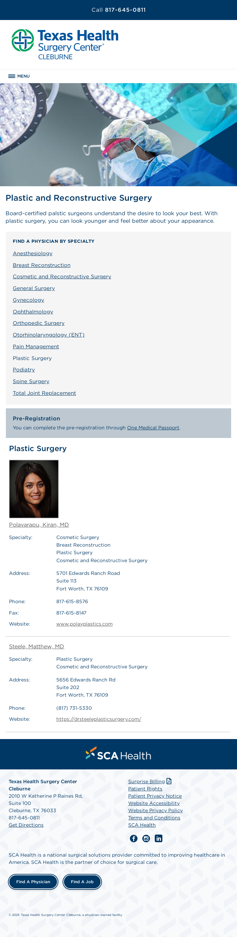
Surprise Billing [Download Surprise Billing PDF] (150, 781)
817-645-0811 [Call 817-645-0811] (119, 10)
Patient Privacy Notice (155, 796)
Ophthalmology (33, 312)
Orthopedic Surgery (39, 323)
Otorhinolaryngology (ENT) (49, 335)
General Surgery (34, 288)
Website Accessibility (154, 803)
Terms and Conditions (154, 817)
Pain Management (36, 346)
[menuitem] (118, 753)
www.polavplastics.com (84, 624)
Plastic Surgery (32, 358)
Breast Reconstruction (41, 265)
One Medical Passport (153, 427)
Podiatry (24, 370)
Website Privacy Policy (155, 810)
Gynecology (28, 300)
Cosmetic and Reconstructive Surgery (62, 276)
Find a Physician (33, 881)
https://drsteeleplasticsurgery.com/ (98, 719)
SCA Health (142, 825)
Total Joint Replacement (44, 393)
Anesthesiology (33, 253)
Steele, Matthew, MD (36, 646)
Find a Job (82, 881)
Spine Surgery (31, 381)
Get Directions (26, 825)
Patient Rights (145, 788)
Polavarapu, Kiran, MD (39, 494)
